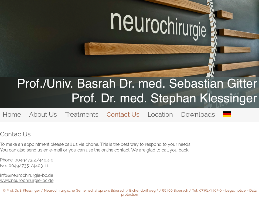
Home (12, 114)
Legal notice (235, 190)
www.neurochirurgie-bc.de (26, 180)
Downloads (198, 114)
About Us (43, 114)
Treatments (81, 114)
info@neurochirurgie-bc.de (26, 175)
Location (160, 114)
